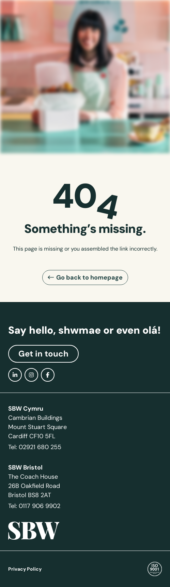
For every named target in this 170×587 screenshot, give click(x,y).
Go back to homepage (89, 277)
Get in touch (43, 354)
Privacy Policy (25, 569)
